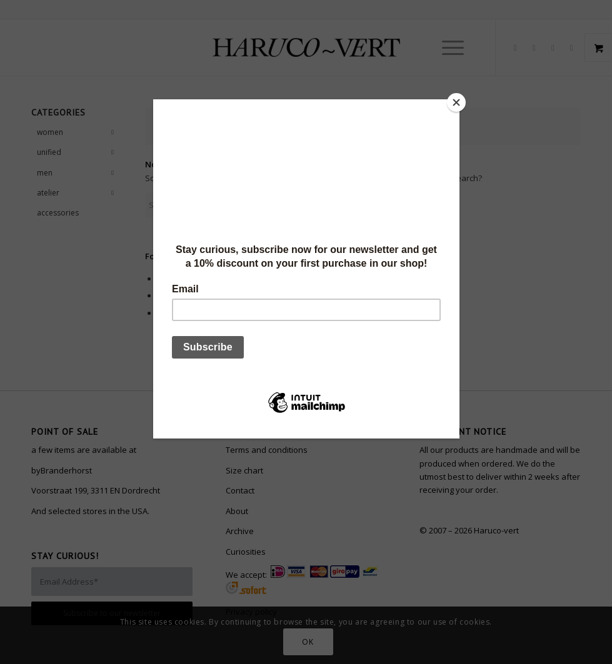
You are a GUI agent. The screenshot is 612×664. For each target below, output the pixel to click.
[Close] (456, 102)
